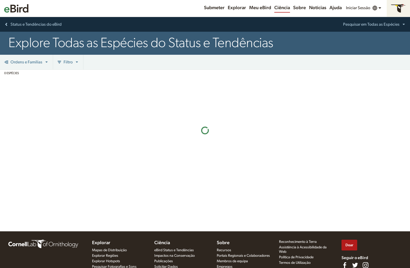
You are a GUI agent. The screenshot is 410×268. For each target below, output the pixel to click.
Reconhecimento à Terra (298, 242)
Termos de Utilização (295, 263)
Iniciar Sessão (358, 8)
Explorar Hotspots (106, 261)
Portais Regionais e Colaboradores (243, 256)
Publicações (163, 261)
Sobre (299, 8)
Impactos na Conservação (174, 256)
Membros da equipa (232, 261)
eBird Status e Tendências (174, 250)
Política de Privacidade (296, 257)
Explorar (237, 8)
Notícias (317, 8)
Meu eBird (260, 8)
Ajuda (335, 8)
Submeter (214, 8)
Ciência (282, 8)
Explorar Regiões (105, 256)
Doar (349, 245)
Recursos (224, 250)
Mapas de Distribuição (109, 250)
